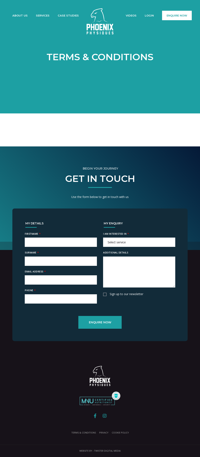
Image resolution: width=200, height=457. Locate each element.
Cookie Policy (120, 432)
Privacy (103, 432)
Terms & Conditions (83, 432)
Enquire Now (177, 15)
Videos (131, 15)
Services (42, 15)
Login (149, 15)
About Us (20, 15)
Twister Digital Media (107, 450)
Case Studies (68, 15)
